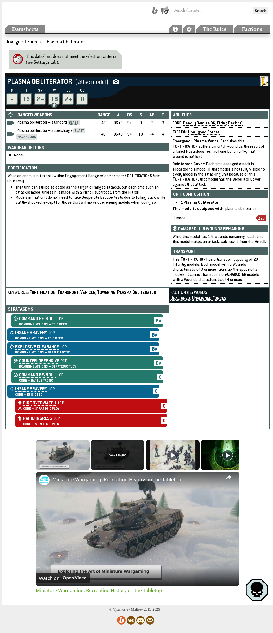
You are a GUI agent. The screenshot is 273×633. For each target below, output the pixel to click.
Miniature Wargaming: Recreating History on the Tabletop (116, 479)
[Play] (173, 455)
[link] (44, 480)
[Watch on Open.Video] (63, 578)
